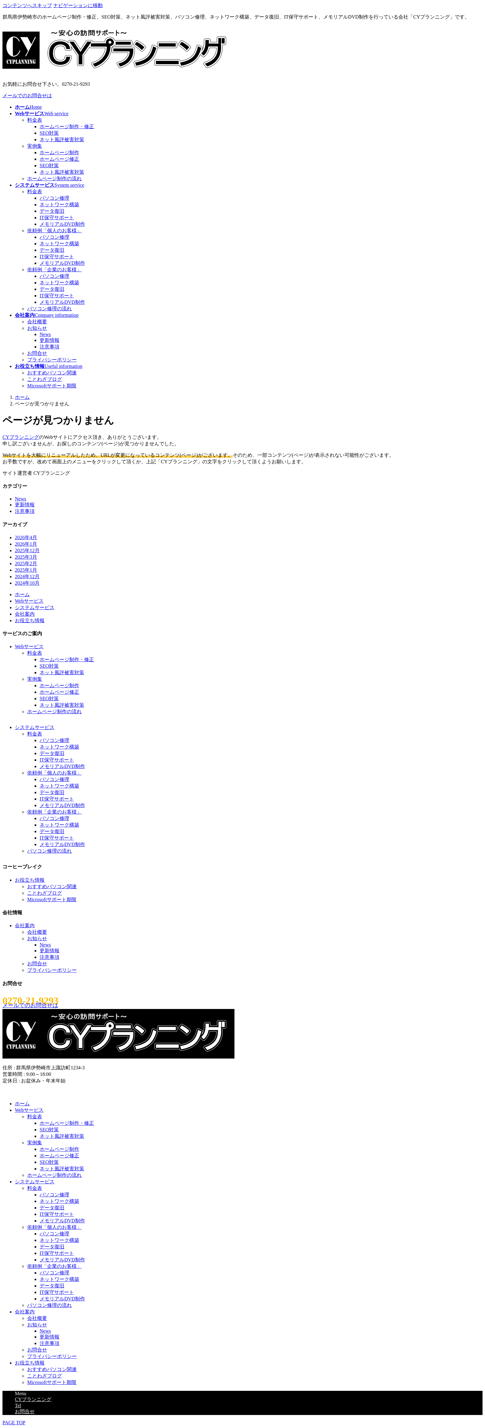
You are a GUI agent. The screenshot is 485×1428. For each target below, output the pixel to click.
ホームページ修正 (59, 159)
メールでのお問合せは (27, 95)
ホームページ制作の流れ (54, 178)
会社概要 (37, 321)
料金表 (34, 120)
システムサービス (34, 607)
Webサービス (29, 601)
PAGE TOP (13, 1422)
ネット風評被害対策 (62, 139)
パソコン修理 (54, 198)
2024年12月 (27, 576)
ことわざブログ (44, 379)
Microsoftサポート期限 (51, 385)
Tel (18, 1405)
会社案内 (25, 614)
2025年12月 (27, 550)
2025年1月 (26, 570)
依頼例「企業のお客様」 (54, 269)
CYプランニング (20, 437)
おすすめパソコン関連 (52, 372)
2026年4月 (26, 537)
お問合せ (37, 353)
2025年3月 (26, 557)
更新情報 (49, 340)
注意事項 (49, 346)
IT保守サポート (57, 217)
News (45, 334)
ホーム (22, 594)
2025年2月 (26, 563)
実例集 (34, 146)
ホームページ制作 (59, 152)
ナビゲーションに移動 (78, 5)
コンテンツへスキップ (27, 5)
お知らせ (37, 328)
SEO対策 (49, 133)
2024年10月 (27, 583)
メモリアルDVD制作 (62, 224)
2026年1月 (26, 544)
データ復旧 (52, 211)
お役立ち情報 (30, 620)
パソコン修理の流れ (49, 308)
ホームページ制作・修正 (67, 126)
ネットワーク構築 (59, 204)
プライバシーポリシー (52, 359)
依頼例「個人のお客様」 (54, 230)
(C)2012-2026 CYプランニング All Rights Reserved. (56, 1092)
